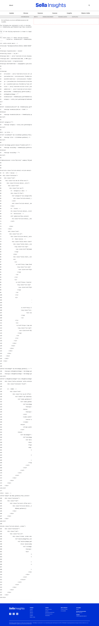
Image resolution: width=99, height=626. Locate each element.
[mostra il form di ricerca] (89, 5)
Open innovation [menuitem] (25, 16)
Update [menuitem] (11, 13)
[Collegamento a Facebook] (10, 614)
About (11, 5)
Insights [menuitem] (69, 13)
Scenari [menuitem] (54, 13)
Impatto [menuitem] (36, 16)
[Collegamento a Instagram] (14, 614)
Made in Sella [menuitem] (85, 13)
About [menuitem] (77, 609)
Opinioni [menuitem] (40, 13)
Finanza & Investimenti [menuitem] (48, 16)
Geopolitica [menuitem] (75, 16)
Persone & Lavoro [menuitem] (62, 16)
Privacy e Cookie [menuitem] (64, 609)
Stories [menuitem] (25, 13)
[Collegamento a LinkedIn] (17, 614)
